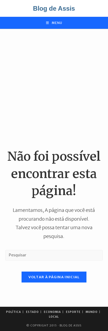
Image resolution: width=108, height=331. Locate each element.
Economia (52, 312)
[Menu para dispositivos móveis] (54, 23)
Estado (32, 312)
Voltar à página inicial (54, 277)
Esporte (73, 312)
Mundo (92, 312)
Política (13, 312)
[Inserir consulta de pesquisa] (53, 255)
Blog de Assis (54, 8)
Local (54, 316)
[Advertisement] (54, 88)
